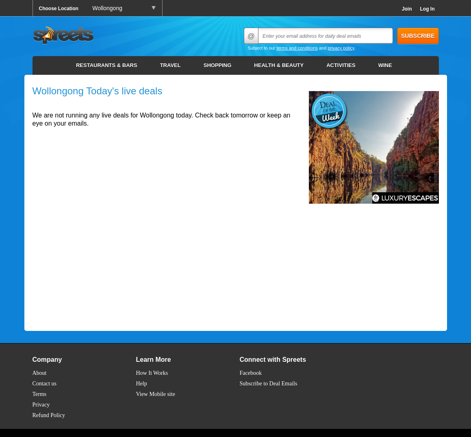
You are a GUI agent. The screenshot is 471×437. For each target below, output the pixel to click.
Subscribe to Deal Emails (268, 383)
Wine (385, 65)
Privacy (41, 405)
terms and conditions (297, 48)
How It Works (152, 373)
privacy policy (341, 48)
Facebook (251, 373)
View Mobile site (155, 394)
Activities (341, 65)
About (40, 373)
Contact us (45, 383)
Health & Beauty (279, 65)
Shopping (218, 65)
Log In (427, 9)
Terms (40, 394)
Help (141, 383)
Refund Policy (49, 415)
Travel (170, 65)
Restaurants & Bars (106, 65)
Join (407, 9)
